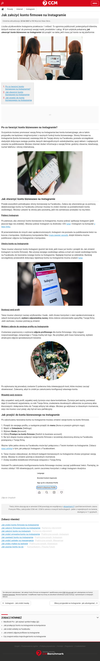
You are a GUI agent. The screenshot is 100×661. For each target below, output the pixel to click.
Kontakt (60, 646)
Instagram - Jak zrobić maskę (17, 603)
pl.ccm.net (69, 592)
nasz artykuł (6, 448)
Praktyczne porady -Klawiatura (43, 543)
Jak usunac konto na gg (12, 547)
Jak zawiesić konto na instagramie (17, 537)
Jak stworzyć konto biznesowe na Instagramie (17, 93)
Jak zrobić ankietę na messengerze (17, 540)
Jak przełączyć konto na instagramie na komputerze (25, 625)
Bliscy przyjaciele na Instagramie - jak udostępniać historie (74, 603)
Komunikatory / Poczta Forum (41, 547)
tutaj (68, 224)
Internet (19, 9)
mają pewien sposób (58, 235)
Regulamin (69, 646)
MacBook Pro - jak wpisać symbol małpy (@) (21, 622)
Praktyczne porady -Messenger (49, 540)
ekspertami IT (69, 506)
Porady (10, 9)
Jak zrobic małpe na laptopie (14, 543)
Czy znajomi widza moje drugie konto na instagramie (25, 636)
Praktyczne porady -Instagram (55, 534)
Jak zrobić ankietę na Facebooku (17, 629)
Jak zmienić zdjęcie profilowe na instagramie (21, 633)
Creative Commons (9, 595)
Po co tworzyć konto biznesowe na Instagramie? (17, 87)
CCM (63, 592)
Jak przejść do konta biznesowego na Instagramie (18, 99)
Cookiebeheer (80, 646)
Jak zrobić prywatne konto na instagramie (20, 534)
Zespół (17, 646)
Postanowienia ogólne (29, 646)
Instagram (30, 9)
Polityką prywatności (47, 646)
